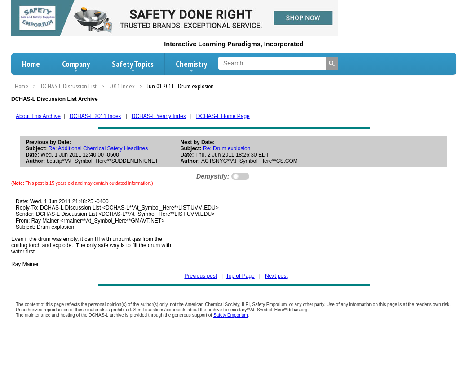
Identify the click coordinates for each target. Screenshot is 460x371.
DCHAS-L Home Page (223, 116)
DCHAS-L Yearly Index (159, 116)
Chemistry (191, 66)
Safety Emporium (230, 315)
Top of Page (240, 276)
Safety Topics (133, 66)
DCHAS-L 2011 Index (95, 116)
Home (31, 64)
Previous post (200, 276)
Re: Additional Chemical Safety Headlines (98, 148)
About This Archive (38, 116)
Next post (276, 276)
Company (76, 66)
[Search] (332, 63)
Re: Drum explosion (226, 148)
